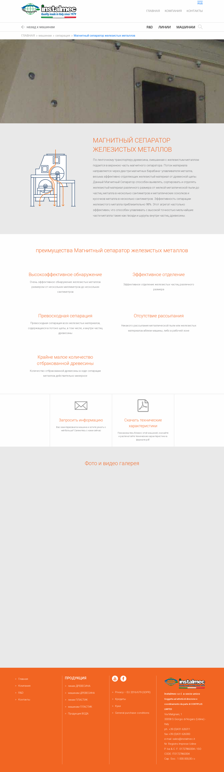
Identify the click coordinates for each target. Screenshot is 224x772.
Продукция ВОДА (78, 713)
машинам (185, 27)
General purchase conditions (132, 712)
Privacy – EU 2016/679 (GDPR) (132, 692)
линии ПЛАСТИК (78, 699)
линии (164, 27)
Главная (153, 11)
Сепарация (62, 35)
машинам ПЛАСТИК (80, 706)
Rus (200, 3)
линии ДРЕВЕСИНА (79, 686)
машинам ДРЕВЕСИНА (81, 693)
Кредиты (120, 699)
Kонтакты (195, 11)
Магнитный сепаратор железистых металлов (104, 35)
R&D (150, 27)
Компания (173, 11)
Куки (118, 706)
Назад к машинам (38, 26)
